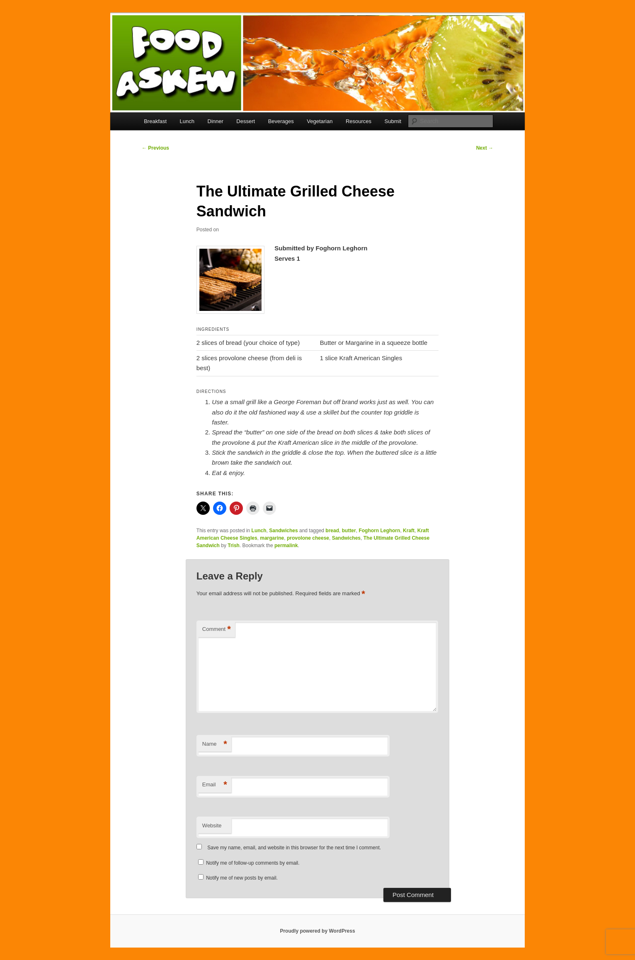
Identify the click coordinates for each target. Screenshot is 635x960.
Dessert (245, 121)
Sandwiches (283, 530)
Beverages (281, 121)
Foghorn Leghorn (379, 530)
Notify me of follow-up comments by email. (252, 863)
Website (212, 825)
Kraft (408, 530)
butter (349, 530)
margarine (272, 538)
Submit (393, 121)
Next (484, 148)
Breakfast (155, 121)
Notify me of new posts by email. (242, 878)
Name (214, 744)
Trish (234, 545)
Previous (155, 148)
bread (332, 530)
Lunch (187, 121)
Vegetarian (319, 121)
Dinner (215, 121)
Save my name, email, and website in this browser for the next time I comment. (294, 848)
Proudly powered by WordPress (317, 931)
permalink (286, 545)
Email (214, 785)
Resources (358, 121)
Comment (216, 629)
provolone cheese (308, 538)
